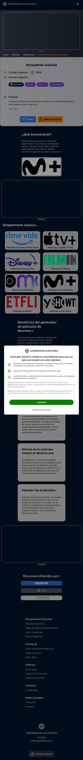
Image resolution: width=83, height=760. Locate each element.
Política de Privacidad (61, 393)
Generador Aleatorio (44, 351)
